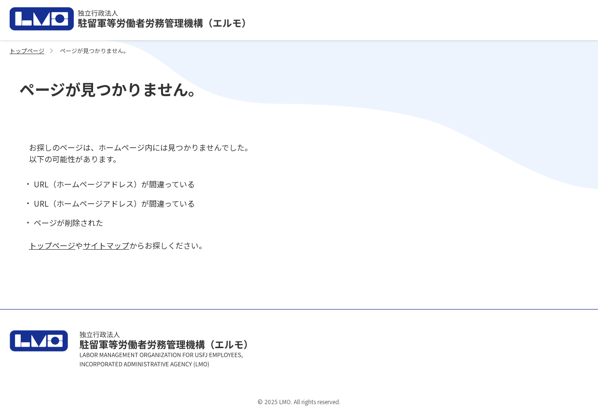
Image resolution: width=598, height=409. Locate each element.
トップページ (27, 50)
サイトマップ (106, 245)
